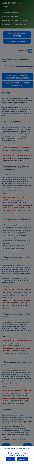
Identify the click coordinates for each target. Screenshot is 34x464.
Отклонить (22, 459)
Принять (10, 459)
